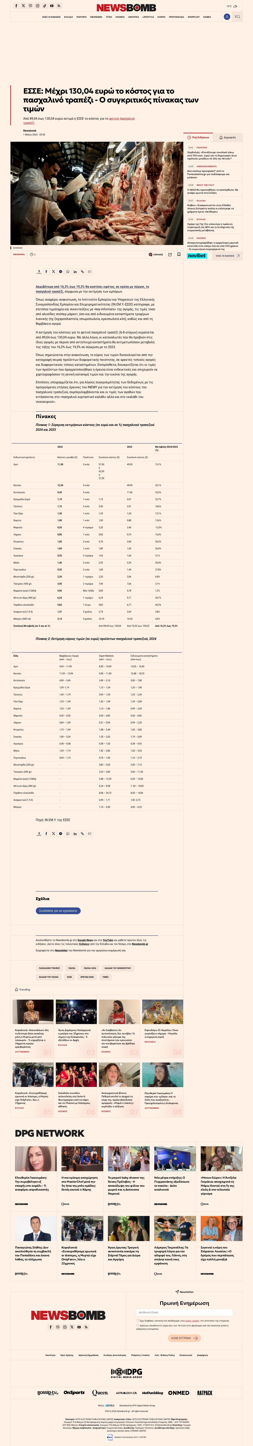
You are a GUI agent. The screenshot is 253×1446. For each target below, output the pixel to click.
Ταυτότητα (50, 1355)
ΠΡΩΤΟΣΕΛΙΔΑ (177, 17)
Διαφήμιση (202, 1355)
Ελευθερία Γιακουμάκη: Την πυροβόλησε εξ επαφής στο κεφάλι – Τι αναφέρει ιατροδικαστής (32, 1183)
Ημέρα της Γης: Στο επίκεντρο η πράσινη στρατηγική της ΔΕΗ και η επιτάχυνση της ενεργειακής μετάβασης (210, 227)
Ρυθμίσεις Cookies (140, 1355)
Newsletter (61, 950)
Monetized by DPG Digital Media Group (137, 1405)
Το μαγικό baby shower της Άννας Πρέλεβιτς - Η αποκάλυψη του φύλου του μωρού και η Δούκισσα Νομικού (126, 1185)
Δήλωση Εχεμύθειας (88, 1355)
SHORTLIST (195, 17)
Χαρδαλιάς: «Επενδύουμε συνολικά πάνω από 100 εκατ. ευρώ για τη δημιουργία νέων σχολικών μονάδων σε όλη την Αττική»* (212, 155)
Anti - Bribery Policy (165, 1355)
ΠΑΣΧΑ (71, 968)
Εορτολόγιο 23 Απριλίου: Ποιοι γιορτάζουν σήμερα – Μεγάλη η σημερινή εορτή (161, 1033)
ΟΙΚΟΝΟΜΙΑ (96, 17)
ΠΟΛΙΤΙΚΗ (81, 17)
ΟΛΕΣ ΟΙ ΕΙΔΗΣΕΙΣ (50, 17)
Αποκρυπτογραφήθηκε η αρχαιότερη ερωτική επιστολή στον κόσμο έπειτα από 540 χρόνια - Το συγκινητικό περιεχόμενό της (212, 246)
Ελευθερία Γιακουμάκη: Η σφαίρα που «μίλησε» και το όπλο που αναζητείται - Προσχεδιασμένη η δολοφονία (161, 1098)
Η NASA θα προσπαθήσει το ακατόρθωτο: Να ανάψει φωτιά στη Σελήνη (212, 191)
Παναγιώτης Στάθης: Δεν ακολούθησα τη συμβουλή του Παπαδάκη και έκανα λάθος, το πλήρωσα (33, 1253)
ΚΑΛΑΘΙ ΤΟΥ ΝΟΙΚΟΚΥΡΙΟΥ (118, 968)
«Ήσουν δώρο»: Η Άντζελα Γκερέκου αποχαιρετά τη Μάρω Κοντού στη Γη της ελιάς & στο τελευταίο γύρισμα (218, 1185)
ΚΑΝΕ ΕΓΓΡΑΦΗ (184, 1338)
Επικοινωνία (186, 1355)
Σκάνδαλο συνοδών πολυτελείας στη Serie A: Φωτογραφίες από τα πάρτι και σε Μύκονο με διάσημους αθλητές (74, 1099)
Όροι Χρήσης (67, 1355)
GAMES (208, 17)
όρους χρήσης (193, 1320)
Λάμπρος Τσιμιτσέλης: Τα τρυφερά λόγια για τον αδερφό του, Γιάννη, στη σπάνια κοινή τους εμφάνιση (171, 1255)
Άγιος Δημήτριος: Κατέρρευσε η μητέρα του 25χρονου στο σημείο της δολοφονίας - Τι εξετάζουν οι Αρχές (74, 1035)
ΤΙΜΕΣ (105, 977)
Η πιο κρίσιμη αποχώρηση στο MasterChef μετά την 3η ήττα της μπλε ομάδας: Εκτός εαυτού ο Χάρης (79, 1183)
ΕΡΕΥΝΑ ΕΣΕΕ (87, 977)
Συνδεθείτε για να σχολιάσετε (58, 910)
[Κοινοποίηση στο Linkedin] (75, 271)
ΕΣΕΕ (69, 977)
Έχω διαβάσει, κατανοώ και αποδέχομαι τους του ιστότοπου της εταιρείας (184, 1320)
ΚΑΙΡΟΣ (162, 17)
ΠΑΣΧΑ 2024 (90, 968)
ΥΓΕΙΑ (109, 17)
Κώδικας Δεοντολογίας (115, 1355)
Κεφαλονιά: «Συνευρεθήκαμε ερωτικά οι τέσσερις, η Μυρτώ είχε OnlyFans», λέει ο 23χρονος (31, 1097)
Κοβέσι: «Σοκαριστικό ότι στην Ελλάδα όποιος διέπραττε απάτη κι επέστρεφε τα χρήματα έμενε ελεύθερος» (210, 208)
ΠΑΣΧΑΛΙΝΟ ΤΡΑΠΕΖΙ (49, 968)
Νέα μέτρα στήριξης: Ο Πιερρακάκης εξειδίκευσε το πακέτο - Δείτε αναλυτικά (171, 1183)
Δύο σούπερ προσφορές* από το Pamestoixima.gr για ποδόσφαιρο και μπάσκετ (208, 174)
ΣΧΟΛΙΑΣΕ (156, 254)
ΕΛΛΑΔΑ (67, 17)
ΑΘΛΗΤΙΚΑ (133, 17)
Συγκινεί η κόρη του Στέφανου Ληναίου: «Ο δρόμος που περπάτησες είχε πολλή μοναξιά (217, 1253)
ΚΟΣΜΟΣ (120, 17)
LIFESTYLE (148, 17)
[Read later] (179, 254)
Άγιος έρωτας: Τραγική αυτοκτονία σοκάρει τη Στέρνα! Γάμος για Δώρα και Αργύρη (124, 1253)
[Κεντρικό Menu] (237, 17)
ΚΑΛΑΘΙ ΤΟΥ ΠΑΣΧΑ (48, 977)
